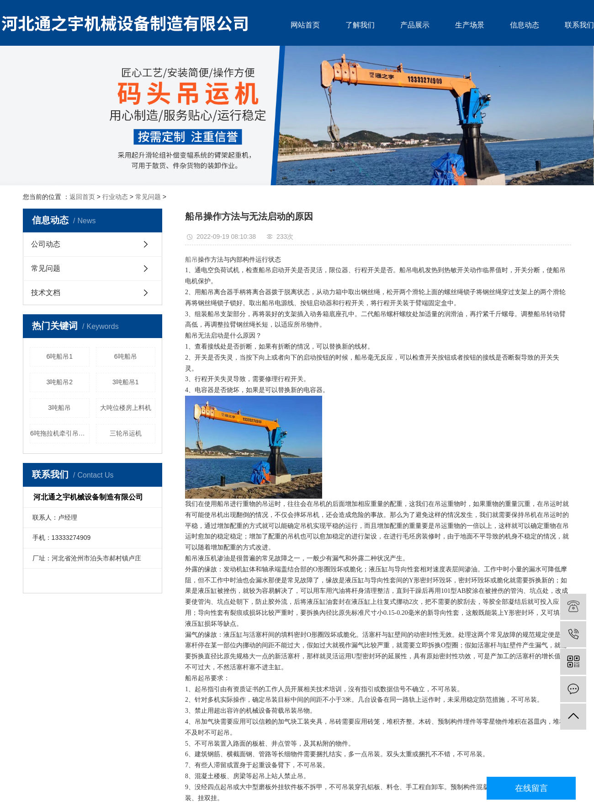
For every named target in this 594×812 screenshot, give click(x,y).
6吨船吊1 (59, 356)
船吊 (191, 259)
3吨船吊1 (125, 382)
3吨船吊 (59, 407)
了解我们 (360, 25)
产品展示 (415, 25)
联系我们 (579, 25)
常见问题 (148, 196)
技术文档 (45, 292)
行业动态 (115, 196)
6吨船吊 (125, 356)
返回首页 (82, 196)
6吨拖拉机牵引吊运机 (60, 433)
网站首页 (305, 25)
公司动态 (45, 244)
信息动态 (524, 25)
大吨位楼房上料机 (125, 407)
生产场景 (469, 25)
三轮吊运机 (126, 433)
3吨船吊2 (59, 382)
